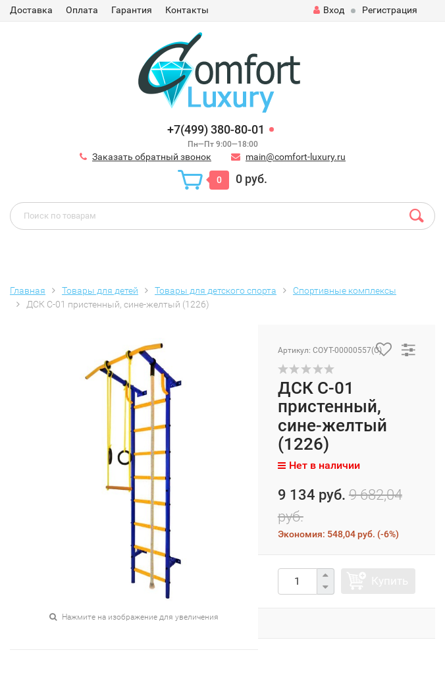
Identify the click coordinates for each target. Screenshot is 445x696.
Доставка (31, 10)
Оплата (82, 10)
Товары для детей (100, 290)
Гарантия (131, 10)
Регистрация (389, 10)
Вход (328, 10)
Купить (389, 580)
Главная (27, 290)
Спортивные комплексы (344, 290)
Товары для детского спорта (215, 290)
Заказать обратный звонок (151, 156)
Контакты (187, 10)
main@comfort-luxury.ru (296, 156)
